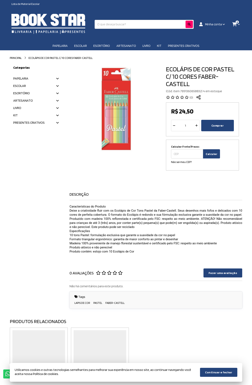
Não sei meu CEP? (181, 162)
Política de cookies (45, 374)
